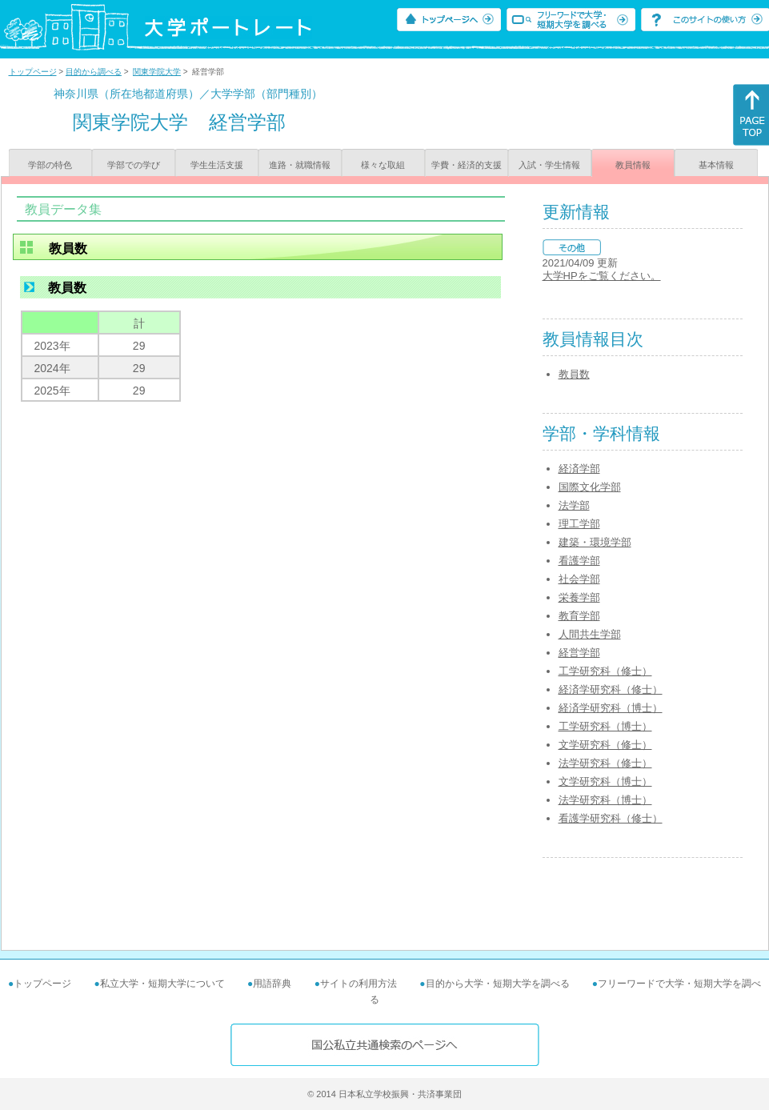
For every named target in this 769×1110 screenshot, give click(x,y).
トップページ (33, 71)
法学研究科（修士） (605, 763)
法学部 (574, 505)
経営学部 (579, 653)
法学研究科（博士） (605, 800)
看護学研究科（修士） (611, 818)
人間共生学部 (590, 634)
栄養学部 (579, 597)
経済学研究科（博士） (611, 708)
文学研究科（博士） (605, 781)
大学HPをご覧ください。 (602, 276)
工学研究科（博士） (605, 726)
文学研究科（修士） (605, 745)
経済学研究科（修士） (611, 689)
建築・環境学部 (595, 542)
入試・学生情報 (549, 165)
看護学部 (579, 561)
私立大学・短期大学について (162, 983)
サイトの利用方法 (358, 983)
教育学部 (579, 616)
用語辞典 (272, 983)
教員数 (574, 374)
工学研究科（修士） (605, 671)
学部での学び (133, 165)
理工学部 (579, 524)
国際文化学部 (590, 487)
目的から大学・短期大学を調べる (498, 983)
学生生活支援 (216, 165)
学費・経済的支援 (466, 165)
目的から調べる (94, 71)
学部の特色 (50, 165)
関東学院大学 (157, 71)
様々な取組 (383, 165)
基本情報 (716, 165)
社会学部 (579, 579)
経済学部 (579, 469)
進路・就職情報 (299, 165)
